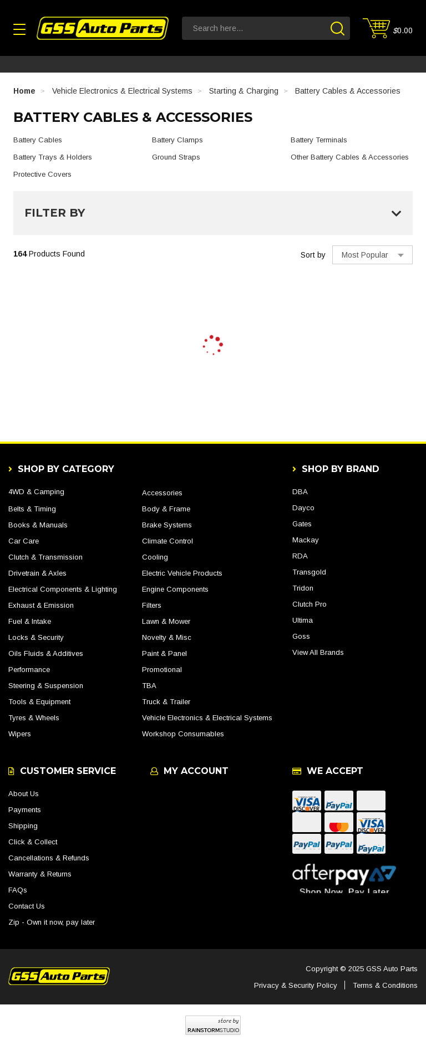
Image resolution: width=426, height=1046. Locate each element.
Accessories (162, 493)
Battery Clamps (177, 140)
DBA (300, 492)
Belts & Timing (32, 509)
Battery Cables (37, 140)
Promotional (162, 669)
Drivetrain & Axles (37, 573)
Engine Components (175, 589)
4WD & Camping (36, 492)
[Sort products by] (372, 254)
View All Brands (318, 652)
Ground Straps (176, 157)
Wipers (19, 734)
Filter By (213, 213)
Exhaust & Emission (41, 605)
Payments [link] (24, 810)
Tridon (302, 588)
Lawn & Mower (166, 621)
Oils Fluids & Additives (45, 653)
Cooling (155, 557)
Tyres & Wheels (33, 718)
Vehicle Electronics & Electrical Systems (207, 718)
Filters (151, 605)
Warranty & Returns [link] (40, 874)
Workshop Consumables (183, 734)
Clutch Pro (309, 604)
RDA (300, 556)
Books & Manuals (38, 525)
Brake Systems (167, 525)
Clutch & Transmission (45, 557)
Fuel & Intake (29, 621)
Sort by (313, 254)
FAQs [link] (17, 890)
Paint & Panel (164, 653)
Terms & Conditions (385, 985)
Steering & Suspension (45, 685)
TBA (149, 685)
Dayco (303, 508)
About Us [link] (23, 793)
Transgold (309, 572)
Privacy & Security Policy (295, 985)
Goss (301, 636)
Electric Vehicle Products (182, 573)
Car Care (23, 541)
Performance (29, 669)
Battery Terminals (319, 140)
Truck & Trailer (166, 702)
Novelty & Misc (166, 637)
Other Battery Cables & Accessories (350, 157)
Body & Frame (166, 509)
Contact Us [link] (26, 906)
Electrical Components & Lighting (62, 589)
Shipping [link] (23, 826)
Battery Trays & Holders (52, 157)
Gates (302, 524)
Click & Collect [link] (32, 842)
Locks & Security (36, 637)
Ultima (302, 620)
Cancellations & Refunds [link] (48, 858)
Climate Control (167, 541)
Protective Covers (42, 174)
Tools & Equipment (39, 702)
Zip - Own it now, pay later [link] (51, 922)
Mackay (305, 540)
